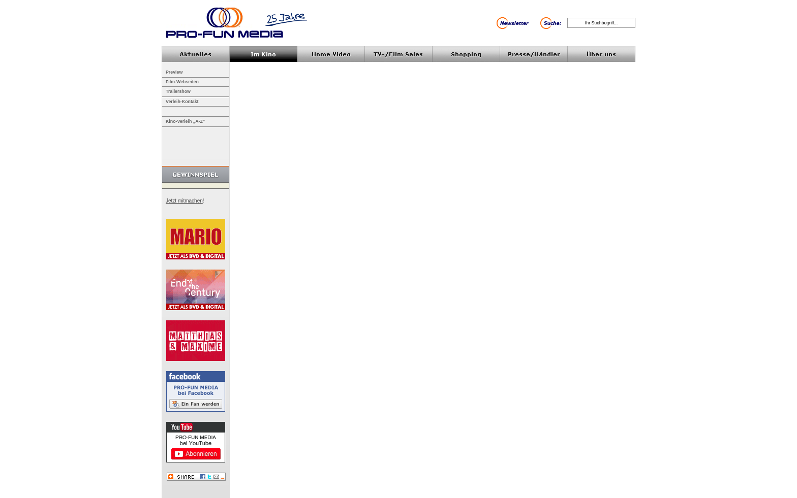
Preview (174, 72)
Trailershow (178, 91)
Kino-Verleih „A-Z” (185, 121)
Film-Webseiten (182, 81)
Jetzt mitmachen (184, 201)
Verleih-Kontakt (182, 101)
